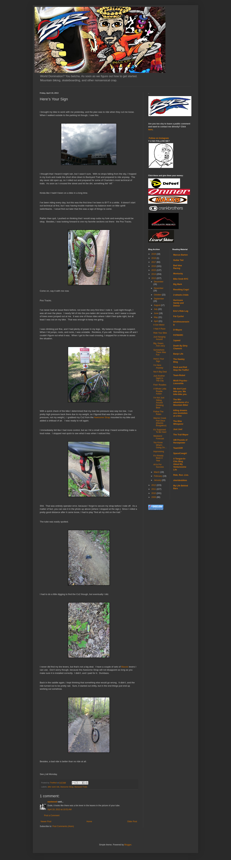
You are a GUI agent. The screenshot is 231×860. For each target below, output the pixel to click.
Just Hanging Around (159, 338)
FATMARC (178, 335)
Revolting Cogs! (181, 289)
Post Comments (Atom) (63, 826)
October (158, 295)
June (156, 313)
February (158, 476)
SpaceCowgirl (180, 453)
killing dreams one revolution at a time (180, 413)
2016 (154, 266)
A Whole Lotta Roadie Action (159, 391)
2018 (154, 258)
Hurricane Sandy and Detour (178, 303)
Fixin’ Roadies (159, 385)
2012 (154, 485)
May (156, 317)
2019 (154, 254)
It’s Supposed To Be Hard (159, 430)
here (150, 129)
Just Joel (177, 429)
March (157, 472)
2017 (154, 262)
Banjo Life (178, 354)
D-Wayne (177, 330)
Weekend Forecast (158, 437)
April (156, 321)
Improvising (158, 451)
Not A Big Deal (160, 372)
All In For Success (158, 465)
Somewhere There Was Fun (159, 352)
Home (89, 821)
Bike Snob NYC (180, 279)
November (158, 288)
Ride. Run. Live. (181, 475)
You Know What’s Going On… (160, 445)
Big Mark (177, 284)
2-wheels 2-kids (181, 295)
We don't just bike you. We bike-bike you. (180, 391)
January (158, 480)
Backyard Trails (81, 787)
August (157, 305)
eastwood (52, 802)
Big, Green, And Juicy (159, 344)
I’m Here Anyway (158, 366)
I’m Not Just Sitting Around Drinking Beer (158, 402)
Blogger (127, 845)
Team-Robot (179, 375)
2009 (154, 497)
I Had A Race (159, 329)
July (156, 309)
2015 (154, 270)
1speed (176, 340)
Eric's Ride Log (180, 311)
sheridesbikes (180, 480)
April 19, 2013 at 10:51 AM (60, 809)
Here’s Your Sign (158, 360)
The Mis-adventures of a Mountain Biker (181, 402)
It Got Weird (158, 325)
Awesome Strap (102, 417)
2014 (154, 274)
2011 (154, 489)
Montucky (178, 273)
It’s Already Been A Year (158, 458)
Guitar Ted (178, 260)
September (159, 298)
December (158, 281)
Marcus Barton (180, 255)
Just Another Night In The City (159, 378)
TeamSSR (178, 448)
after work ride (53, 787)
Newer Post (46, 821)
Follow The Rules (158, 412)
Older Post (132, 821)
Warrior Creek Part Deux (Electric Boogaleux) (159, 422)
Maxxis (124, 666)
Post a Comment (51, 815)
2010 (154, 493)
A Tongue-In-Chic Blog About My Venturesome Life (179, 464)
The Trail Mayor (180, 434)
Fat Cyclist (178, 316)
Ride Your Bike (160, 333)
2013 (154, 278)
